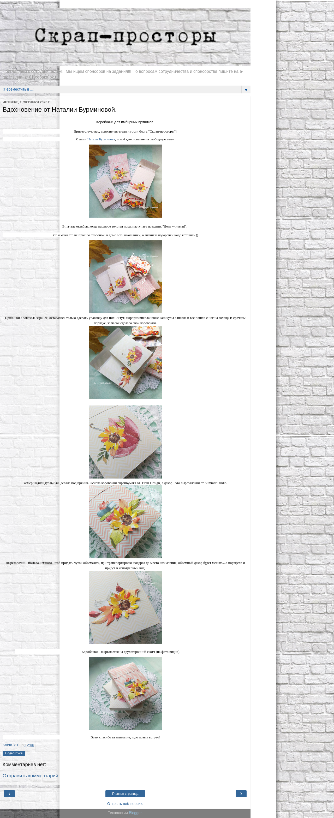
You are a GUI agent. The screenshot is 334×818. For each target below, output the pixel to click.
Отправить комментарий (30, 775)
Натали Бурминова (101, 139)
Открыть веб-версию (125, 804)
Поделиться (13, 753)
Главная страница (125, 794)
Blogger (135, 813)
